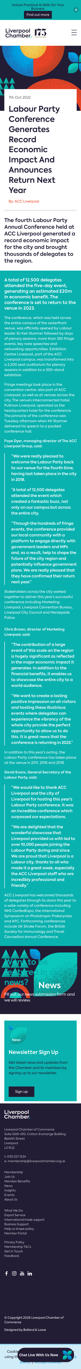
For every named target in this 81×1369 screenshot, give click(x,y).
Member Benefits (17, 1181)
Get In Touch (13, 1251)
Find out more (38, 15)
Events (9, 1195)
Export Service (14, 1215)
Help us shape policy (19, 1229)
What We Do (13, 1210)
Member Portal (15, 1233)
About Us (10, 1199)
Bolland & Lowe (34, 1330)
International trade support (24, 1220)
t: (15, 1156)
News (8, 1186)
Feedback (11, 1256)
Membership (13, 1172)
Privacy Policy (14, 1242)
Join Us (9, 1177)
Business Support (16, 1224)
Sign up (21, 1091)
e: (34, 1161)
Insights (10, 1190)
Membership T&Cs (17, 1247)
